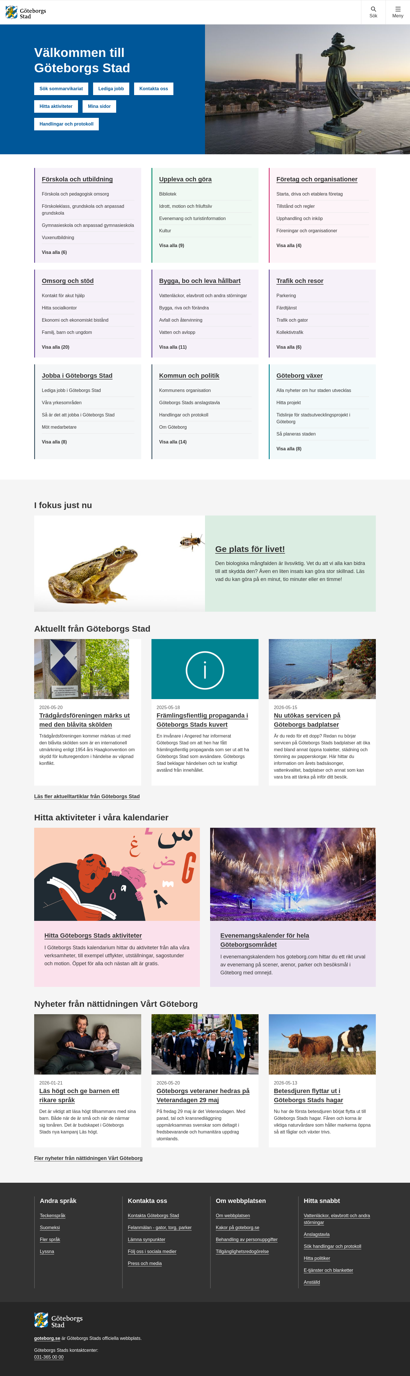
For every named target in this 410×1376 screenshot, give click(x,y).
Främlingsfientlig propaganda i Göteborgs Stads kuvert (202, 720)
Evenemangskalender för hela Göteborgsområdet (264, 940)
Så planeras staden (296, 434)
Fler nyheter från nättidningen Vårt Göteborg (88, 1158)
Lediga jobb (111, 88)
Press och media (145, 1263)
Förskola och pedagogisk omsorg (75, 194)
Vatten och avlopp (177, 332)
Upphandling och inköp (299, 218)
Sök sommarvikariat (61, 88)
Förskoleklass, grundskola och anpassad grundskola (83, 209)
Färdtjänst (286, 307)
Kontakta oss (154, 88)
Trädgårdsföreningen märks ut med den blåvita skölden (84, 720)
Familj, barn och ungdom (67, 332)
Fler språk (50, 1239)
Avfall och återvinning (180, 320)
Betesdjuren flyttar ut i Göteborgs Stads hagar (308, 1095)
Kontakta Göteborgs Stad (153, 1215)
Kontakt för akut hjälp (63, 295)
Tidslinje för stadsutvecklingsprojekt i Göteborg (313, 418)
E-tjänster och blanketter (328, 1270)
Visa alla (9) (177, 245)
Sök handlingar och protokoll (332, 1246)
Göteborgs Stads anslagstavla (189, 402)
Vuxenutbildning (58, 237)
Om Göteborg (173, 427)
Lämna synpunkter (146, 1239)
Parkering (286, 295)
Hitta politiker (317, 1258)
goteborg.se (47, 1338)
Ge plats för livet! (250, 549)
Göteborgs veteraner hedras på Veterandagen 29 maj (203, 1095)
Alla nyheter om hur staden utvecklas (313, 390)
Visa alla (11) (177, 347)
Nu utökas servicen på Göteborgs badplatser (307, 720)
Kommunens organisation (185, 390)
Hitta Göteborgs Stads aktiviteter (93, 935)
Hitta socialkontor (59, 307)
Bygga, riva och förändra (184, 307)
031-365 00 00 (48, 1357)
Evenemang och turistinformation (192, 218)
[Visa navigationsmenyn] (398, 12)
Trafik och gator (292, 320)
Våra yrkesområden (62, 402)
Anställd (312, 1282)
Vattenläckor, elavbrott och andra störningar (203, 295)
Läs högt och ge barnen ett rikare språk (79, 1095)
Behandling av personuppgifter (247, 1239)
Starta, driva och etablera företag (309, 194)
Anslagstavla (317, 1234)
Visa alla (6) (62, 252)
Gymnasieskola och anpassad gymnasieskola (88, 225)
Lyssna (47, 1251)
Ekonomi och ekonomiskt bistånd (75, 320)
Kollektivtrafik (289, 332)
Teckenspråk (52, 1215)
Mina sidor (99, 106)
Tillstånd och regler (295, 206)
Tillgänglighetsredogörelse (242, 1251)
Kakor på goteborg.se (237, 1227)
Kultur (165, 230)
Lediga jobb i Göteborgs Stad (71, 390)
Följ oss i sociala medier (152, 1251)
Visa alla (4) (301, 245)
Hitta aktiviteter (56, 106)
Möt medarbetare (59, 427)
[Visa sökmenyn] (373, 12)
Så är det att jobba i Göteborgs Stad (78, 414)
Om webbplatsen (233, 1215)
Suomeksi (50, 1227)
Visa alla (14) (178, 442)
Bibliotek (167, 194)
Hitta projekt (288, 402)
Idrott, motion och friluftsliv (185, 206)
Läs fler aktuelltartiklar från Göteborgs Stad (87, 796)
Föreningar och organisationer (306, 230)
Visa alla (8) (63, 442)
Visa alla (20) (60, 347)
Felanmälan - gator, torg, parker (160, 1227)
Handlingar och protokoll (66, 124)
